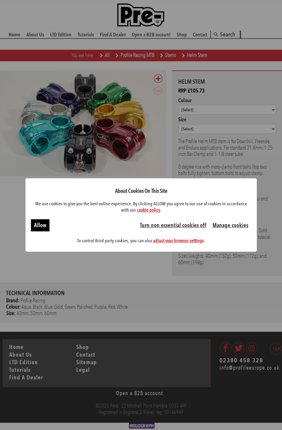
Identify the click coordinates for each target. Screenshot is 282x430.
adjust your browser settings (178, 241)
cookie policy (148, 210)
